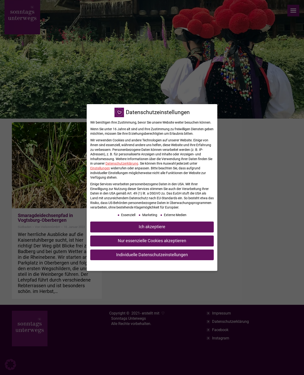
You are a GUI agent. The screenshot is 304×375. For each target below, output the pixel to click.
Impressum (176, 265)
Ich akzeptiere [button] (152, 226)
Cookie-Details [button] (129, 265)
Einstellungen (100, 168)
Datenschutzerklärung (121, 163)
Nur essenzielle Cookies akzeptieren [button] (152, 240)
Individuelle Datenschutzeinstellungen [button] (152, 254)
